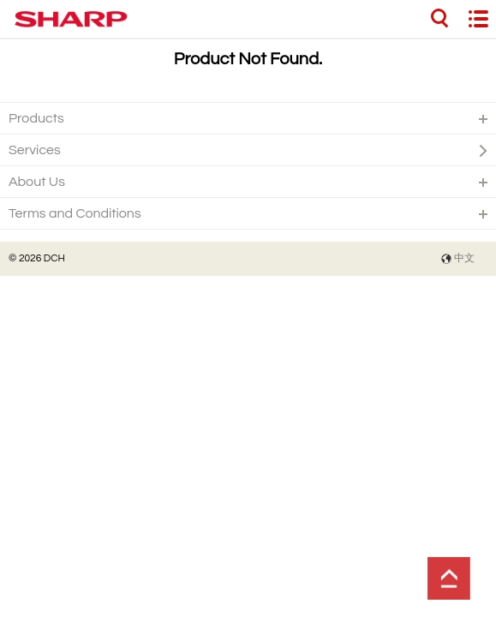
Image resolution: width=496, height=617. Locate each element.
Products (36, 118)
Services (35, 150)
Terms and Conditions (75, 213)
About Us (37, 182)
